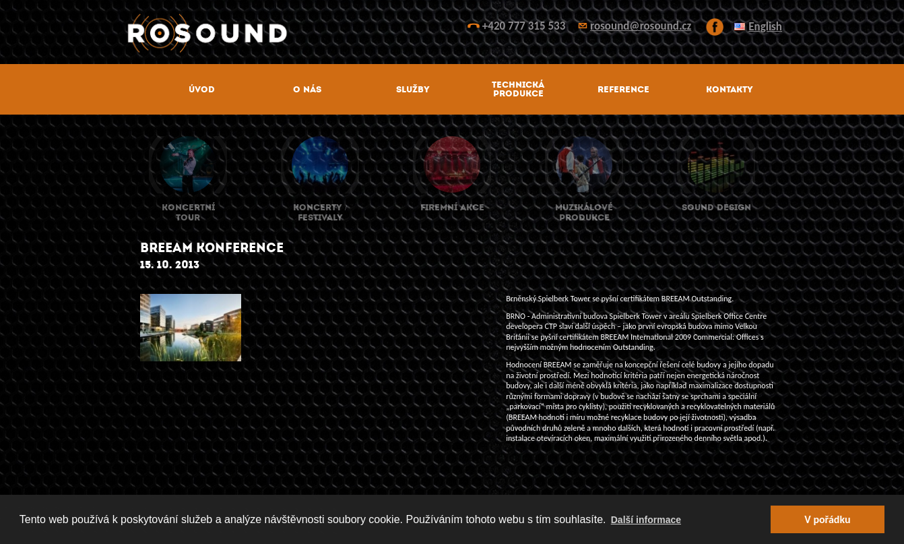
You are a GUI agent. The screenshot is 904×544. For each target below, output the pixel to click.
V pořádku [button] (827, 519)
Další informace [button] (646, 519)
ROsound (452, 33)
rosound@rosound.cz (640, 26)
